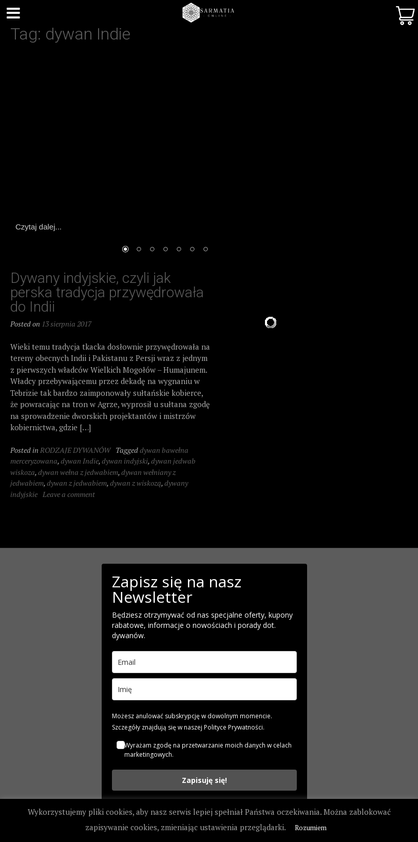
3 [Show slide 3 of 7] (152, 250)
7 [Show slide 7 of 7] (205, 250)
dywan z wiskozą (135, 483)
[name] (204, 689)
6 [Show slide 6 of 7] (192, 250)
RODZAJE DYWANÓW (75, 450)
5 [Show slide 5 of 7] (178, 250)
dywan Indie (80, 461)
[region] (165, 158)
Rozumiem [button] (311, 827)
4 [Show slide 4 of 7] (165, 250)
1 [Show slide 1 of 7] (125, 250)
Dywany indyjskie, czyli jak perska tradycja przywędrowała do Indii (107, 292)
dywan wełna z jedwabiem (78, 472)
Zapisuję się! (204, 780)
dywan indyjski (125, 461)
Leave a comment (69, 494)
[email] (204, 662)
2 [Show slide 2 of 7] (138, 250)
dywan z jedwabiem (77, 483)
